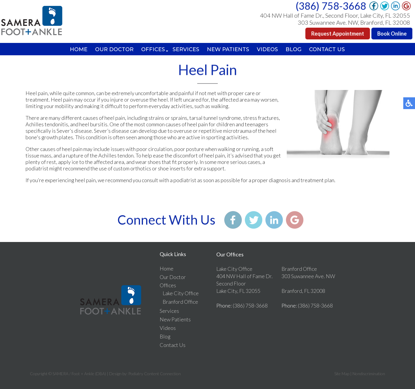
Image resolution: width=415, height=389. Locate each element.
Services (186, 49)
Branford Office (180, 301)
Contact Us (327, 49)
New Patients (228, 49)
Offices (153, 49)
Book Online (392, 33)
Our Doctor (114, 49)
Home (78, 49)
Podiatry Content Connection (154, 373)
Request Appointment (338, 33)
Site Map (341, 373)
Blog (293, 49)
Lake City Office (181, 293)
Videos (267, 49)
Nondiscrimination (368, 373)
